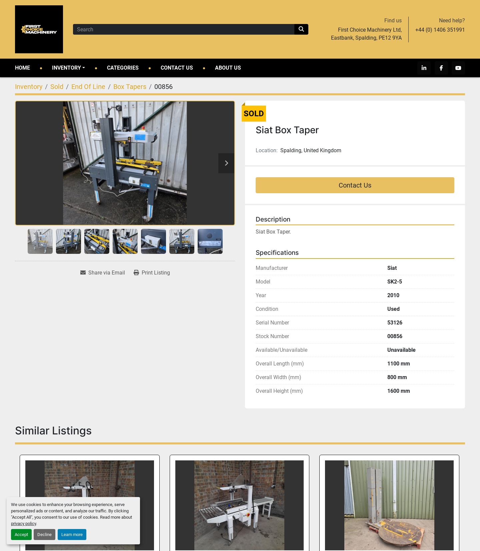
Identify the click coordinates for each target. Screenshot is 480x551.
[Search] (183, 29)
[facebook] (442, 68)
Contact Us (177, 68)
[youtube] (458, 68)
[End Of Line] (88, 87)
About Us (228, 68)
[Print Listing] (151, 273)
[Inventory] (28, 87)
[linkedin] (426, 68)
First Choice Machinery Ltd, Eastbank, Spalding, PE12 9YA (366, 34)
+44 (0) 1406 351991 (440, 30)
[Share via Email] (102, 273)
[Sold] (56, 87)
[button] (68, 68)
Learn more (72, 534)
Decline (44, 534)
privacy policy (23, 523)
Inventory (66, 68)
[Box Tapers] (129, 87)
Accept (21, 534)
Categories (123, 68)
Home (22, 68)
